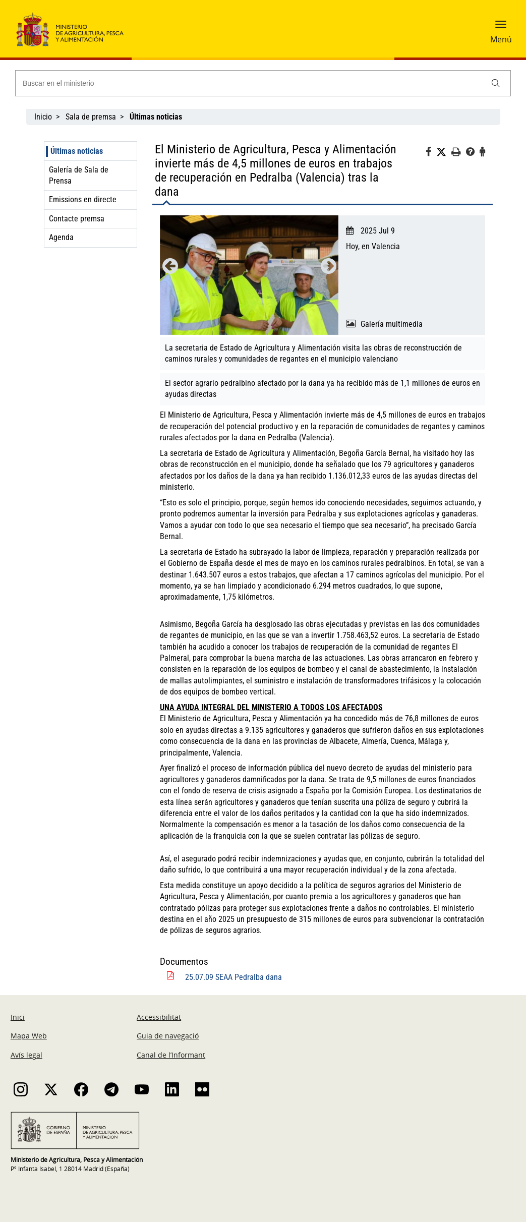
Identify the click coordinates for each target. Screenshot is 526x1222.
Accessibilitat (159, 1017)
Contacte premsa (76, 218)
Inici (18, 1017)
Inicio (43, 117)
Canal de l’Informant (171, 1055)
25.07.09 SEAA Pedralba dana (233, 977)
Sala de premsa (91, 117)
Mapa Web (29, 1035)
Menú (501, 39)
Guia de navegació (168, 1035)
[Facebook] (431, 153)
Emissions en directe (82, 199)
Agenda (61, 237)
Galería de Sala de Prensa (78, 175)
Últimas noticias (76, 151)
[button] (501, 27)
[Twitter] (443, 152)
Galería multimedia (392, 324)
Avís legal (26, 1055)
